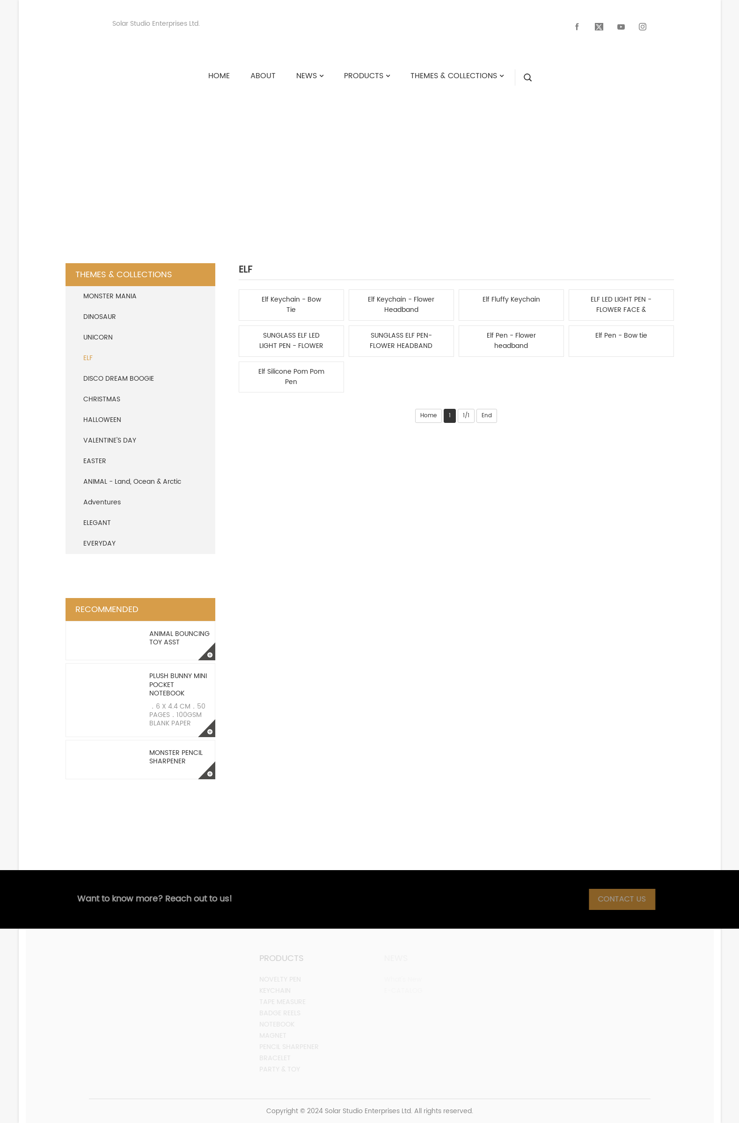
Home (428, 415)
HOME (291, 161)
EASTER (94, 461)
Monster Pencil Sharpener (176, 757)
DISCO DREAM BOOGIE (118, 378)
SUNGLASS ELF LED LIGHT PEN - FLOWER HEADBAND (291, 341)
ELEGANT (97, 522)
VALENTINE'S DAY (109, 440)
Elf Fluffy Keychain (511, 300)
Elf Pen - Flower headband (511, 341)
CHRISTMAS (101, 399)
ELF (454, 161)
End (487, 415)
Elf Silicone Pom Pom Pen (291, 377)
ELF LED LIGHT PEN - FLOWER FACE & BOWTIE (621, 305)
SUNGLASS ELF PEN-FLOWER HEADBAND (401, 341)
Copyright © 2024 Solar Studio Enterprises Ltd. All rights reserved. (369, 1111)
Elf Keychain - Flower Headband (401, 305)
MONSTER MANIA (110, 296)
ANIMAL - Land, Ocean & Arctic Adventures (132, 492)
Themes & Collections (376, 161)
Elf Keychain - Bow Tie (291, 305)
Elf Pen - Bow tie (621, 336)
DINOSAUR (99, 316)
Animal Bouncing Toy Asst (179, 638)
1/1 (466, 415)
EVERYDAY (99, 543)
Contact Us (628, 899)
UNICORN (98, 337)
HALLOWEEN (102, 419)
